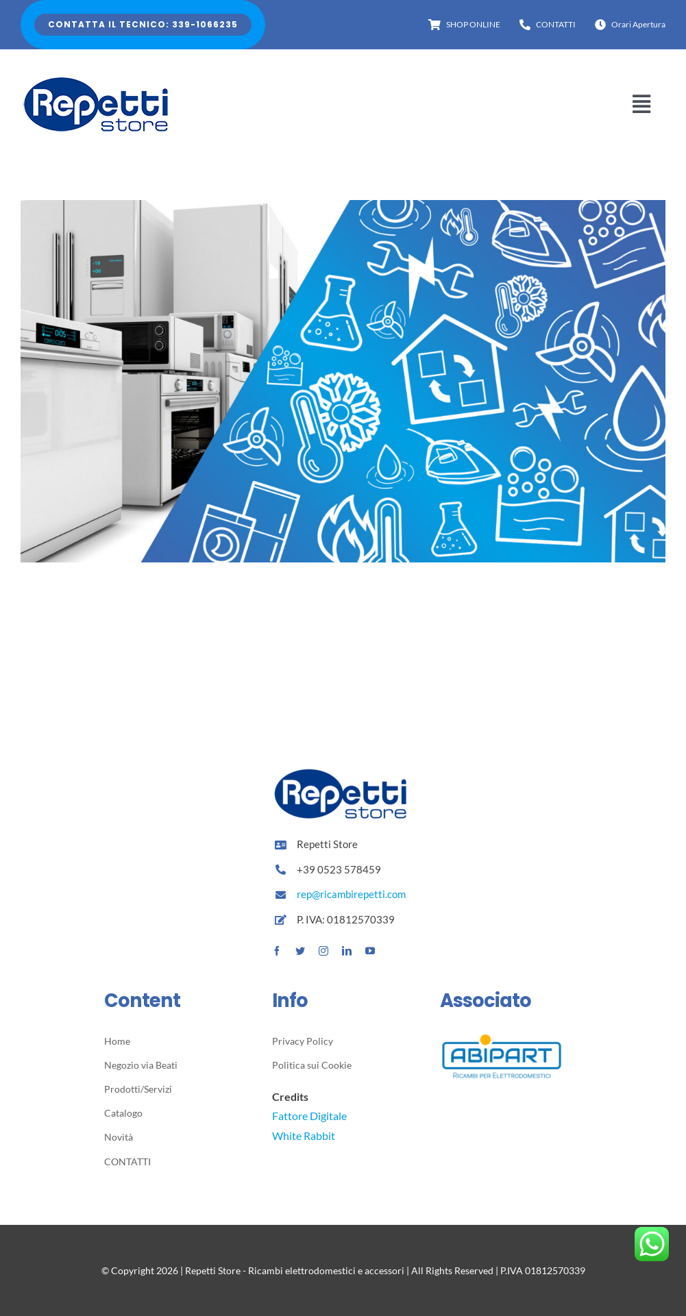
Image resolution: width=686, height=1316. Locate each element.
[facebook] (277, 951)
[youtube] (370, 951)
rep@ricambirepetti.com (351, 894)
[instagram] (323, 951)
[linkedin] (347, 951)
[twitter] (300, 951)
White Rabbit (303, 1135)
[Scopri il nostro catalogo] (343, 209)
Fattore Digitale (309, 1115)
